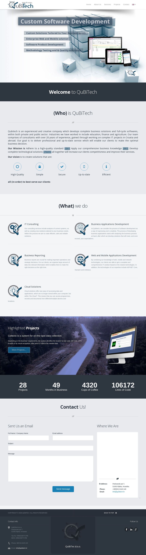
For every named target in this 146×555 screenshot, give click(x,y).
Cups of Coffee (89, 390)
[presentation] (25, 490)
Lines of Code (123, 390)
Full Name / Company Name (18, 433)
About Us (97, 4)
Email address (57, 433)
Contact (126, 4)
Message (11, 454)
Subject (10, 443)
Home (88, 4)
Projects (117, 4)
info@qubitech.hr (119, 492)
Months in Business (56, 390)
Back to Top (110, 513)
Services (107, 4)
